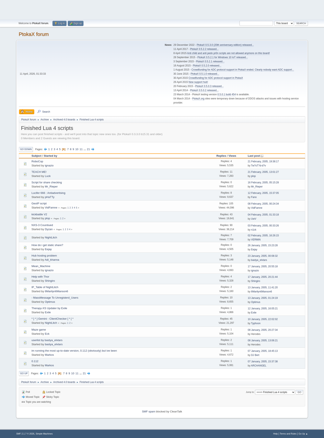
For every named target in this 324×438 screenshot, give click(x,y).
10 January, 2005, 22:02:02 (263, 319)
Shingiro (50, 280)
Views (232, 155)
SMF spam (148, 411)
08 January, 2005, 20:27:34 (263, 329)
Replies (221, 155)
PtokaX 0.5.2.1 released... (210, 61)
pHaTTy (50, 197)
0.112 (34, 361)
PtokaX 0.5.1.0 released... (205, 73)
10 (76, 149)
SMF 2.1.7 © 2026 (25, 433)
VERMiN (256, 239)
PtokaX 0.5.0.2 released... (204, 90)
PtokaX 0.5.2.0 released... (207, 65)
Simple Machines (44, 433)
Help (275, 433)
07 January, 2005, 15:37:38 (263, 361)
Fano (254, 197)
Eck (47, 333)
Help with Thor (40, 276)
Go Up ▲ (303, 433)
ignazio (49, 165)
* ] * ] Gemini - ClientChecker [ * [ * (52, 318)
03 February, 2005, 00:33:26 (263, 225)
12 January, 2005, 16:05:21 (263, 308)
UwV (253, 218)
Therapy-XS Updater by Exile (49, 308)
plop (253, 176)
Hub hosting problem (44, 255)
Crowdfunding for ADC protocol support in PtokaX (216, 78)
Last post (256, 155)
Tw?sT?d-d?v (258, 165)
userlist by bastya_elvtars (46, 340)
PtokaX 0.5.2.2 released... (204, 49)
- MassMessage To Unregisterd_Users (54, 297)
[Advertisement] (162, 9)
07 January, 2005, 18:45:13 (263, 351)
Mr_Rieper (51, 186)
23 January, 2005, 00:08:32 (263, 255)
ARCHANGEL (258, 365)
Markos (49, 354)
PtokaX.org (198, 98)
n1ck (253, 229)
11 (81, 149)
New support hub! (198, 82)
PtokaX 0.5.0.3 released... (209, 86)
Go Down (26, 149)
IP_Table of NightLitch (44, 287)
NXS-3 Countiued (42, 225)
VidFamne (51, 207)
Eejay (48, 249)
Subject (36, 155)
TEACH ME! (38, 171)
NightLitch (51, 237)
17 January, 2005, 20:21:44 (263, 277)
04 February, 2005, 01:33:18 (263, 214)
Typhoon (256, 323)
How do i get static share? (47, 245)
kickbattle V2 (39, 214)
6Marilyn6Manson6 (56, 291)
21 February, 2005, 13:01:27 (263, 172)
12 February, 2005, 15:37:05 (263, 193)
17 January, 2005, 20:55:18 (263, 266)
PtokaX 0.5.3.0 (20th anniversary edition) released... (225, 45)
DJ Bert (255, 355)
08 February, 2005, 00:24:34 (263, 203)
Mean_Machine (40, 266)
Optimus (50, 301)
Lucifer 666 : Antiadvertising (48, 192)
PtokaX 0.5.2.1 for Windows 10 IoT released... (222, 57)
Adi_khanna (52, 259)
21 (88, 149)
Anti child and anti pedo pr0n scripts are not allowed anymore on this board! (228, 53)
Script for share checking (46, 182)
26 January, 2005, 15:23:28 (263, 245)
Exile (48, 312)
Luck (48, 176)
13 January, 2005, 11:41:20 (263, 287)
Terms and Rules (288, 433)
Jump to (250, 392)
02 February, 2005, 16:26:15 (263, 235)
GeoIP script (38, 203)
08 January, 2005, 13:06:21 (263, 340)
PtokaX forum (34, 34)
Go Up (23, 373)
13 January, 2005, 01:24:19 (263, 298)
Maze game (38, 329)
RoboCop (37, 161)
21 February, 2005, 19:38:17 (263, 161)
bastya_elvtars (259, 260)
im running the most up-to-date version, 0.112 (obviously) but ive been (74, 350)
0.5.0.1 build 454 (226, 94)
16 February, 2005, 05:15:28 (263, 182)
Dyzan (49, 229)
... (85, 149)
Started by (50, 155)
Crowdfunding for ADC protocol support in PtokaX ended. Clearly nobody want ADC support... (243, 69)
